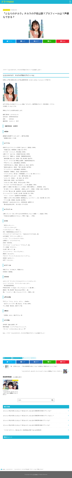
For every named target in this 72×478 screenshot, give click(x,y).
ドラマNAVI (7, 2)
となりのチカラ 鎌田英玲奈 (29, 358)
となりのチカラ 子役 (17, 358)
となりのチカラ (6, 9)
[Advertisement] (36, 54)
